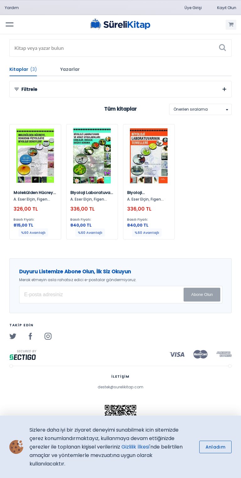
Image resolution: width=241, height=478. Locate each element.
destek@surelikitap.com (120, 387)
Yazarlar (70, 69)
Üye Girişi (193, 7)
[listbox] (200, 109)
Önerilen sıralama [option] (191, 109)
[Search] (120, 47)
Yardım (12, 7)
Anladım (215, 447)
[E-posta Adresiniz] (120, 294)
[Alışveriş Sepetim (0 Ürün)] (231, 25)
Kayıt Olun (226, 7)
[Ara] (222, 47)
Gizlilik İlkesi (135, 446)
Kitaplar (23, 69)
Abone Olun (202, 294)
